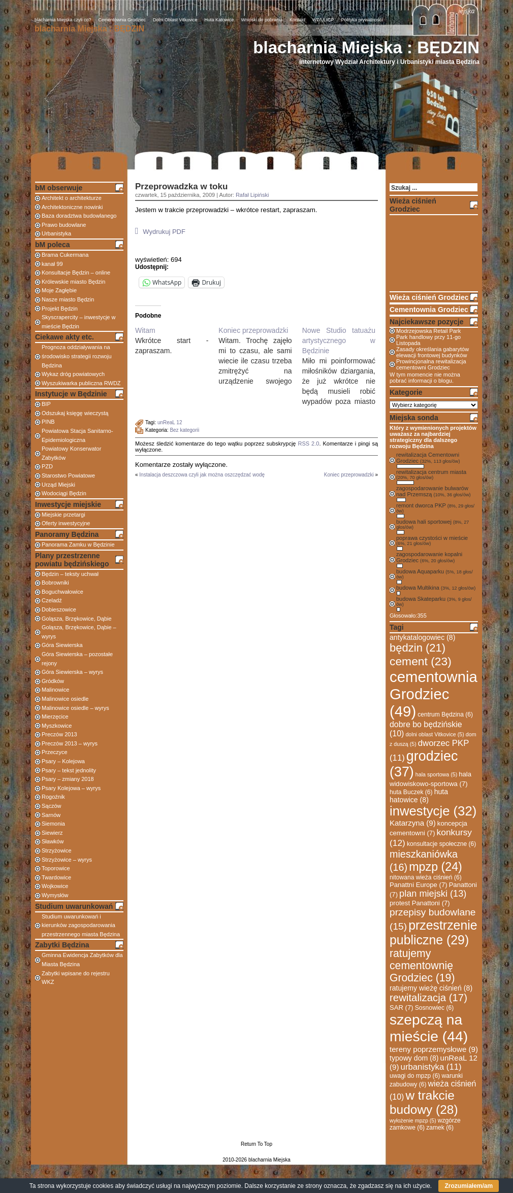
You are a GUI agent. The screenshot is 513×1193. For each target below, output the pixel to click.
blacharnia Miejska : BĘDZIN (366, 47)
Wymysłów (55, 895)
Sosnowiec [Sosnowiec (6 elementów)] (434, 1007)
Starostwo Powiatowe (68, 475)
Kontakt (297, 19)
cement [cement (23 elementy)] (421, 661)
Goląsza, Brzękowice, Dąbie (77, 619)
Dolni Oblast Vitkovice (175, 19)
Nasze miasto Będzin (68, 299)
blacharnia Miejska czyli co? (63, 19)
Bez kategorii (184, 430)
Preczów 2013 (59, 734)
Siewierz (52, 833)
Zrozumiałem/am (468, 1185)
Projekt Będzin (60, 308)
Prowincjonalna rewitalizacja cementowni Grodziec (431, 364)
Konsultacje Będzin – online (76, 272)
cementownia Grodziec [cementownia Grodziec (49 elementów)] (433, 694)
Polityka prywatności (362, 19)
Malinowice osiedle (65, 699)
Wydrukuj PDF (160, 230)
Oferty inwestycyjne (66, 523)
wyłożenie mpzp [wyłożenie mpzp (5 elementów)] (413, 1120)
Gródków (53, 681)
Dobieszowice (59, 609)
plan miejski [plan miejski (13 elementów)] (432, 894)
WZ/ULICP (323, 19)
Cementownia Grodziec (122, 19)
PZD (47, 466)
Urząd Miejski (58, 485)
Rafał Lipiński (252, 195)
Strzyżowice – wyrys (67, 860)
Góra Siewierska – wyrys (72, 672)
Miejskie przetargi (63, 515)
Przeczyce (55, 752)
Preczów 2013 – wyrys (70, 743)
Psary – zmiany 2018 (68, 779)
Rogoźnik (53, 797)
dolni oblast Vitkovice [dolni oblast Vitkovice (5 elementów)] (434, 734)
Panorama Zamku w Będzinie (78, 544)
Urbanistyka (56, 233)
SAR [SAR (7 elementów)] (401, 1007)
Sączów (51, 806)
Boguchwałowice (62, 592)
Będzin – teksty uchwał (70, 574)
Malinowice (55, 690)
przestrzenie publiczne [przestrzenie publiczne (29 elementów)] (433, 932)
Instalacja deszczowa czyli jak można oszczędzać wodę (202, 475)
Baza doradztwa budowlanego (79, 216)
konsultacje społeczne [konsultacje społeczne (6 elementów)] (441, 843)
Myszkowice (57, 726)
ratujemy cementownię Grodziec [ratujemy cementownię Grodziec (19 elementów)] (422, 965)
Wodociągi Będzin (64, 493)
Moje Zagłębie (59, 290)
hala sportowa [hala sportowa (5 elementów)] (436, 774)
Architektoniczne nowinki (72, 207)
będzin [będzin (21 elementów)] (417, 647)
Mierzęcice (55, 716)
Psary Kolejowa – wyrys (71, 788)
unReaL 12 (169, 422)
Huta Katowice (219, 19)
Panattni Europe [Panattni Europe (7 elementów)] (418, 885)
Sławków (52, 841)
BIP (46, 404)
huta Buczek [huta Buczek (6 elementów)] (411, 792)
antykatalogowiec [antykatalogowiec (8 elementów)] (422, 637)
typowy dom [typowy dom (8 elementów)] (414, 1058)
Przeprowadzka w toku (181, 186)
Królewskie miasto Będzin (73, 282)
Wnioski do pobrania (262, 19)
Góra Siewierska (62, 645)
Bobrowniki (55, 583)
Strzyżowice (57, 850)
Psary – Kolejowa (63, 761)
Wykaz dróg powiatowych (73, 374)
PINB (48, 422)
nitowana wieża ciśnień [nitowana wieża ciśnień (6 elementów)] (426, 877)
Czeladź (52, 600)
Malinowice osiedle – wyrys (75, 708)
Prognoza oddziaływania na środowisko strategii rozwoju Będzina (77, 356)
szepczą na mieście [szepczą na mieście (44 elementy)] (429, 1027)
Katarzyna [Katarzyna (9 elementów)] (413, 823)
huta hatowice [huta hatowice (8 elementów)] (419, 796)
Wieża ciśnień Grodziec (429, 297)
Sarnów (51, 815)
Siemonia (53, 824)
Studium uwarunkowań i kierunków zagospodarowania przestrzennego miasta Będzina (81, 925)
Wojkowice (55, 886)
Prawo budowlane (64, 225)
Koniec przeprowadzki (349, 475)
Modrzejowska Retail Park (428, 331)
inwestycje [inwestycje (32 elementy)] (433, 811)
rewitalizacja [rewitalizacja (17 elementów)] (428, 997)
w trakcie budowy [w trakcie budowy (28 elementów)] (424, 1102)
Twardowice (56, 877)
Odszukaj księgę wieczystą (75, 413)
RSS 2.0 (308, 443)
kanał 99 (52, 264)
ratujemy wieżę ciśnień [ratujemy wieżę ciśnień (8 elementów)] (431, 988)
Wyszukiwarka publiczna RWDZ (81, 383)
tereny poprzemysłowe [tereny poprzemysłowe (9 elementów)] (434, 1049)
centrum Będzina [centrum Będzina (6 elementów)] (445, 714)
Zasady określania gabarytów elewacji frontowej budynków (432, 352)
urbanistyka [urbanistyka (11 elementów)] (431, 1067)
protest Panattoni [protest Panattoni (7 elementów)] (420, 903)
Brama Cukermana (65, 255)
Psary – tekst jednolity (69, 770)
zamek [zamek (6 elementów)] (440, 1127)
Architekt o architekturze (72, 198)
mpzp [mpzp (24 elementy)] (435, 866)
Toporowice (56, 868)
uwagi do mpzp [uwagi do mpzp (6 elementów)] (415, 1075)
